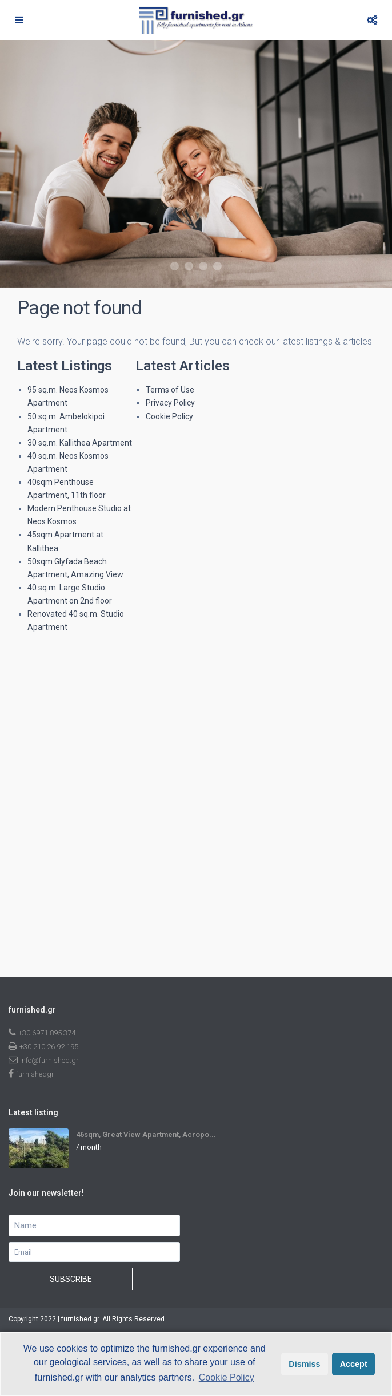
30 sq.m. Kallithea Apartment (79, 442)
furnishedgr (35, 1074)
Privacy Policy (170, 402)
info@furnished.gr (49, 1060)
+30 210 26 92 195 (48, 1046)
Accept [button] (353, 1364)
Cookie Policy (169, 416)
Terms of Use (170, 389)
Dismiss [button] (304, 1364)
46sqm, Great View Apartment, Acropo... (146, 1134)
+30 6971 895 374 (46, 1033)
